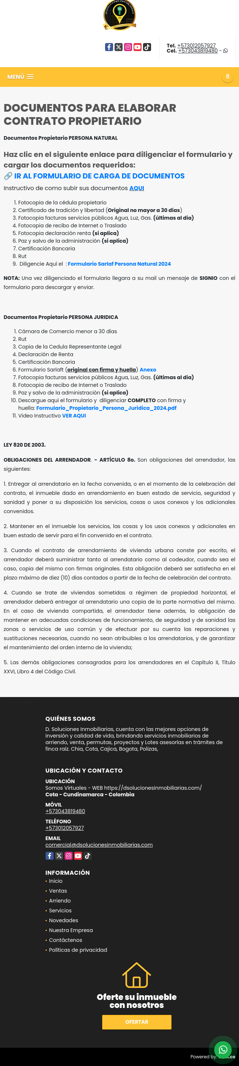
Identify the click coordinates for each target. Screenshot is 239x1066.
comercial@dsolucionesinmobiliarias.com (99, 844)
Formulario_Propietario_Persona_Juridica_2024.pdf (106, 408)
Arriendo (60, 900)
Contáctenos (65, 940)
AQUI (137, 188)
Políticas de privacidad (78, 950)
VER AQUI (74, 415)
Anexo (148, 369)
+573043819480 (198, 50)
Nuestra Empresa (71, 930)
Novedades (63, 920)
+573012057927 (196, 45)
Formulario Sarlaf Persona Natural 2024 (119, 264)
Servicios (60, 910)
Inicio (56, 881)
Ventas (58, 890)
